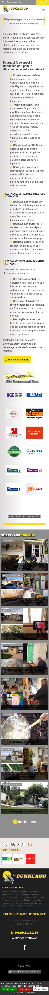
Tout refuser (24, 989)
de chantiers (27, 822)
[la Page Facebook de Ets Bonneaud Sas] (45, 3)
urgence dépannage (26, 938)
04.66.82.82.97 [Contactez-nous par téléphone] (26, 932)
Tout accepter (9, 989)
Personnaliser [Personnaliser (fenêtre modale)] (40, 989)
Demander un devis (18, 359)
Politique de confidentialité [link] (24, 992)
